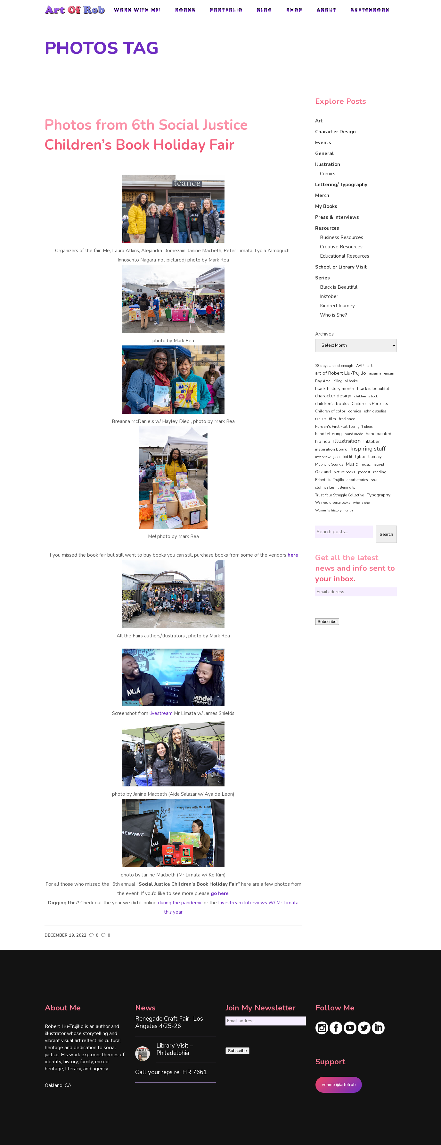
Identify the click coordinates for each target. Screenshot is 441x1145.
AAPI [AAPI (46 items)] (360, 365)
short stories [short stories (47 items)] (357, 479)
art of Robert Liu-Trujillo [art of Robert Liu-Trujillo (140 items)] (340, 373)
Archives (324, 334)
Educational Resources (344, 256)
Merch (322, 195)
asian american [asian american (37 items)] (381, 373)
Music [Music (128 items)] (352, 464)
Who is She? (333, 315)
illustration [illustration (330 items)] (347, 441)
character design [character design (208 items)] (333, 395)
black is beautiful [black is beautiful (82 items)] (373, 389)
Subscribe (327, 621)
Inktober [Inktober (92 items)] (371, 441)
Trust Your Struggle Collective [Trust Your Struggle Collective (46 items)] (339, 495)
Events (323, 142)
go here (220, 893)
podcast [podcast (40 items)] (364, 472)
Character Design (335, 132)
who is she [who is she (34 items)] (361, 502)
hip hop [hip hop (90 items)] (322, 441)
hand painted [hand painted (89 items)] (378, 434)
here (293, 555)
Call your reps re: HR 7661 (171, 1072)
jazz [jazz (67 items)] (336, 456)
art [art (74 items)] (369, 366)
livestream (160, 713)
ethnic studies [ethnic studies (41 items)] (375, 411)
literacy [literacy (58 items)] (374, 456)
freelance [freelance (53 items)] (347, 418)
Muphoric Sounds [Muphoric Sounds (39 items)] (329, 464)
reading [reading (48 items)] (380, 472)
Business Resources (341, 237)
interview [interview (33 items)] (323, 456)
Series (322, 278)
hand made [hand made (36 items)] (354, 434)
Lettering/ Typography (341, 184)
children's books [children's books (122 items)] (332, 403)
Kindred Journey (337, 306)
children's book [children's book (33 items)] (366, 396)
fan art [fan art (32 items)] (320, 419)
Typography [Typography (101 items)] (378, 495)
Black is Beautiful (338, 287)
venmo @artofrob (339, 1085)
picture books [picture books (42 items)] (344, 472)
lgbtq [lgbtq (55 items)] (360, 456)
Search (386, 534)
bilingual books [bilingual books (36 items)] (345, 381)
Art (319, 121)
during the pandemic (180, 903)
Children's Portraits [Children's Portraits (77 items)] (370, 404)
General (324, 153)
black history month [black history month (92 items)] (334, 389)
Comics (327, 173)
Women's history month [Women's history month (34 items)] (334, 510)
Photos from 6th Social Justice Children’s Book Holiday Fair (146, 135)
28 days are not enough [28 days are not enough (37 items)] (334, 365)
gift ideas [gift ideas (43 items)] (365, 426)
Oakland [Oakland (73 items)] (323, 472)
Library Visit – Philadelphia (174, 1049)
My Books (326, 206)
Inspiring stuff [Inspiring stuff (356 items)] (368, 448)
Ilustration (327, 164)
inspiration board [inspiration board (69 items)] (331, 449)
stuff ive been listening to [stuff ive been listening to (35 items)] (335, 487)
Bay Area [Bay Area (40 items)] (323, 381)
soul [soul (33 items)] (374, 479)
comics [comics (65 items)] (354, 411)
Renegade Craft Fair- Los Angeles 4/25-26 (169, 1022)
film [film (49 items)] (332, 418)
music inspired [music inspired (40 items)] (372, 464)
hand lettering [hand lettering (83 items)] (328, 434)
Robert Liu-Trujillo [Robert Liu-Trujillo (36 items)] (329, 479)
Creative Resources (341, 247)
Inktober (329, 296)
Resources (327, 228)
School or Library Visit (341, 267)
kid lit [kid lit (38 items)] (347, 456)
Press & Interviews (337, 217)
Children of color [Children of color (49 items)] (330, 411)
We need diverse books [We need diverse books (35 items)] (332, 502)
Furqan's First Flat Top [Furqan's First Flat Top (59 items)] (335, 426)
